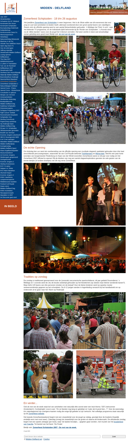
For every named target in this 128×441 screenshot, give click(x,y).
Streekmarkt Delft (7, 70)
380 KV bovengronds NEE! (10, 137)
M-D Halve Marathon (8, 170)
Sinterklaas (5, 37)
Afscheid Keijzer (6, 173)
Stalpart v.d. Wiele (7, 168)
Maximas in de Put (7, 41)
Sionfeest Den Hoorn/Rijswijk (11, 72)
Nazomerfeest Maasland (9, 79)
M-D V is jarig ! (6, 166)
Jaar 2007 (4, 17)
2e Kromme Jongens (8, 155)
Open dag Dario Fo (7, 46)
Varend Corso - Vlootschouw (11, 90)
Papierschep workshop (9, 121)
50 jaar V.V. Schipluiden (9, 128)
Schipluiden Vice (6, 117)
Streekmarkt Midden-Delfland (11, 52)
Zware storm (5, 186)
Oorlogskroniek (6, 159)
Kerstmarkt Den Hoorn (8, 23)
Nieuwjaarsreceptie (7, 193)
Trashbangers (87, 153)
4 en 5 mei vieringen (8, 139)
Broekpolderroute (7, 101)
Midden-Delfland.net (34, 437)
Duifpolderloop (6, 30)
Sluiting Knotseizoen (8, 164)
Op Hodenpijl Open (7, 124)
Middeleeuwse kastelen (9, 182)
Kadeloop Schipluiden (8, 106)
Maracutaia (100, 153)
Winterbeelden (6, 19)
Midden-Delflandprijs (8, 144)
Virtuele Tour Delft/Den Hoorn (11, 43)
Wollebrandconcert (7, 61)
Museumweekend (7, 153)
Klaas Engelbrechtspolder (10, 150)
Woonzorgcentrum (7, 35)
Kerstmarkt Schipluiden (9, 26)
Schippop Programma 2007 (10, 110)
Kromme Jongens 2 (7, 162)
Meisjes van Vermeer (8, 95)
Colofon (47, 437)
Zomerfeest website (37, 412)
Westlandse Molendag (8, 99)
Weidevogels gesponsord (9, 157)
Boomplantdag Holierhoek (10, 28)
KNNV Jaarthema (7, 177)
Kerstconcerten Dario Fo (9, 32)
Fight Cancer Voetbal (8, 113)
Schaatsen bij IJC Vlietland (10, 21)
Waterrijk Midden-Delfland (10, 75)
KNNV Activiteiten (7, 191)
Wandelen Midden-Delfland (10, 142)
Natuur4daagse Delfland (9, 86)
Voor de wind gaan (7, 48)
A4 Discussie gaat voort (9, 197)
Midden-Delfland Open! (9, 148)
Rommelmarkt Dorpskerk (9, 115)
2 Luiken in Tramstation (9, 64)
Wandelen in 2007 (7, 195)
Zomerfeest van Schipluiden (46, 23)
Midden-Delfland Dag (8, 104)
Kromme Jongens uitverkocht (11, 135)
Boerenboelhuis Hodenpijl (10, 77)
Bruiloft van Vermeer (8, 133)
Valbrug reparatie (7, 50)
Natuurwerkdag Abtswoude (10, 39)
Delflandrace (5, 57)
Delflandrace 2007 (7, 68)
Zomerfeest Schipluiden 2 (10, 84)
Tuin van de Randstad (8, 66)
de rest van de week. (68, 34)
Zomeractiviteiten (7, 97)
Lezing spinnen (6, 55)
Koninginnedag (6, 146)
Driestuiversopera (7, 108)
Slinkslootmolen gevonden (10, 130)
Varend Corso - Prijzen (9, 88)
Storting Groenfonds (8, 119)
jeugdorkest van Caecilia (34, 422)
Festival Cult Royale (8, 184)
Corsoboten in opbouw (9, 92)
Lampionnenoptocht (8, 179)
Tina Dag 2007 (6, 59)
